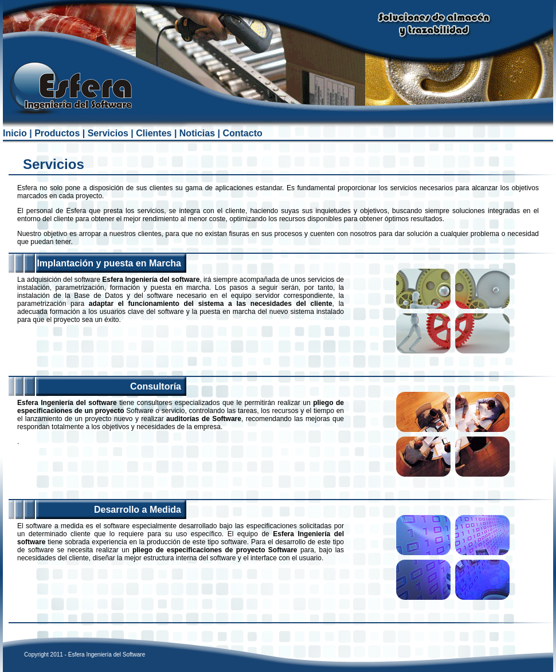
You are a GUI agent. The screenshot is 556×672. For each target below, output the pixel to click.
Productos (57, 133)
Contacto (242, 133)
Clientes (153, 133)
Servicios (108, 133)
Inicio (15, 133)
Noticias (197, 133)
